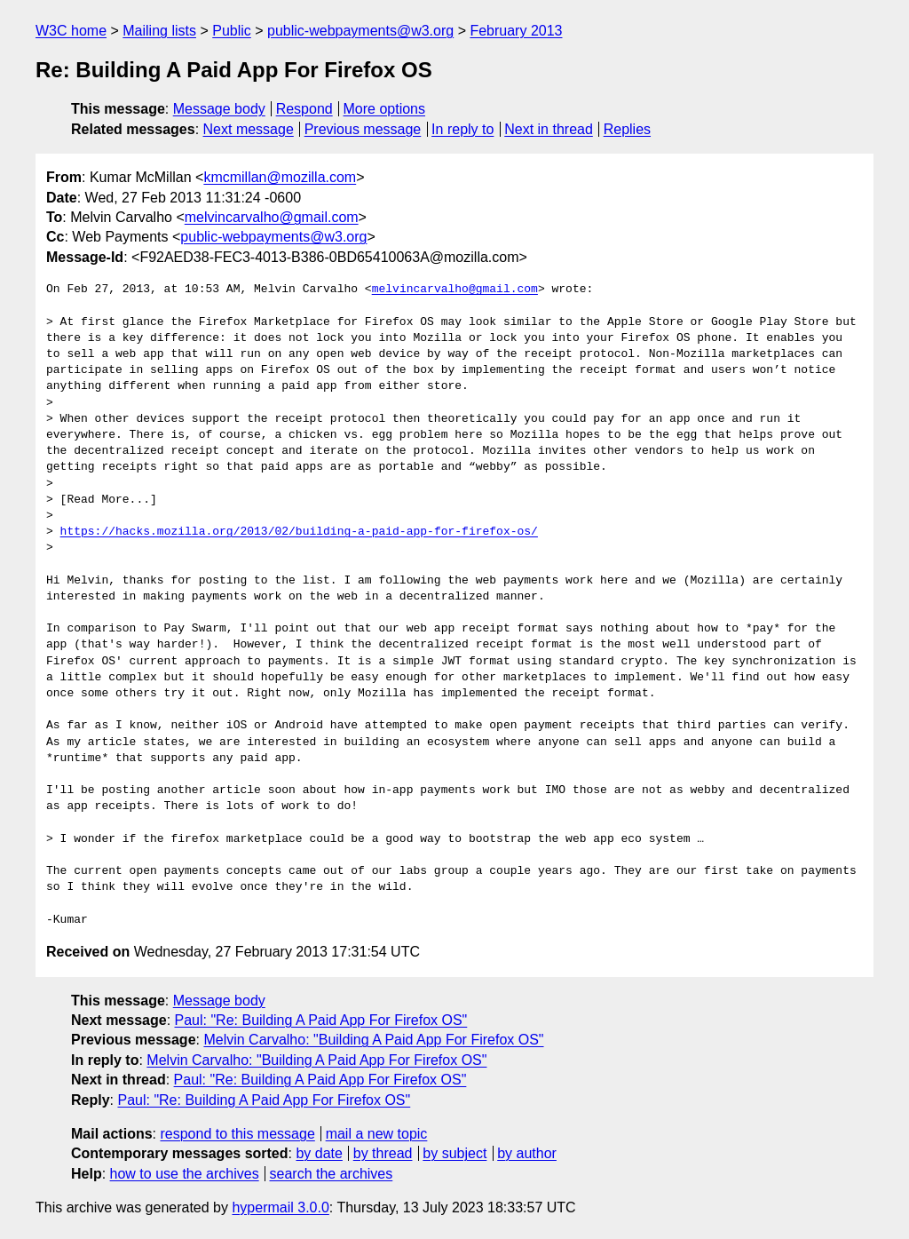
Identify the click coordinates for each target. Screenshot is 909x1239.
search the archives (331, 1173)
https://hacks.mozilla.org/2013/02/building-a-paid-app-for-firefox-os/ (299, 532)
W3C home (71, 30)
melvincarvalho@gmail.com (272, 217)
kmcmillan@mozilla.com (279, 177)
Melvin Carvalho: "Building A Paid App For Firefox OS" (373, 1039)
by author (527, 1153)
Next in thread (548, 129)
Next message (248, 129)
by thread (383, 1153)
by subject (454, 1153)
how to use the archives (184, 1173)
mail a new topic (377, 1133)
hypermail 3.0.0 (280, 1207)
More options (385, 108)
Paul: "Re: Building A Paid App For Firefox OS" (321, 1020)
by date (319, 1153)
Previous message (363, 129)
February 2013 (516, 30)
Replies (627, 129)
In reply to (462, 129)
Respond (304, 108)
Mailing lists (159, 30)
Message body (219, 108)
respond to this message (237, 1133)
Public (231, 30)
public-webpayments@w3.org (360, 30)
